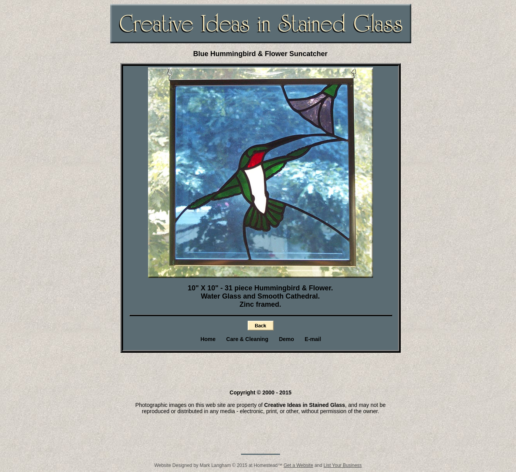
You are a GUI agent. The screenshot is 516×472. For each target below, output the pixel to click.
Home (208, 339)
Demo (286, 339)
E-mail (313, 339)
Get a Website (298, 465)
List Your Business (343, 465)
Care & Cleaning (247, 339)
